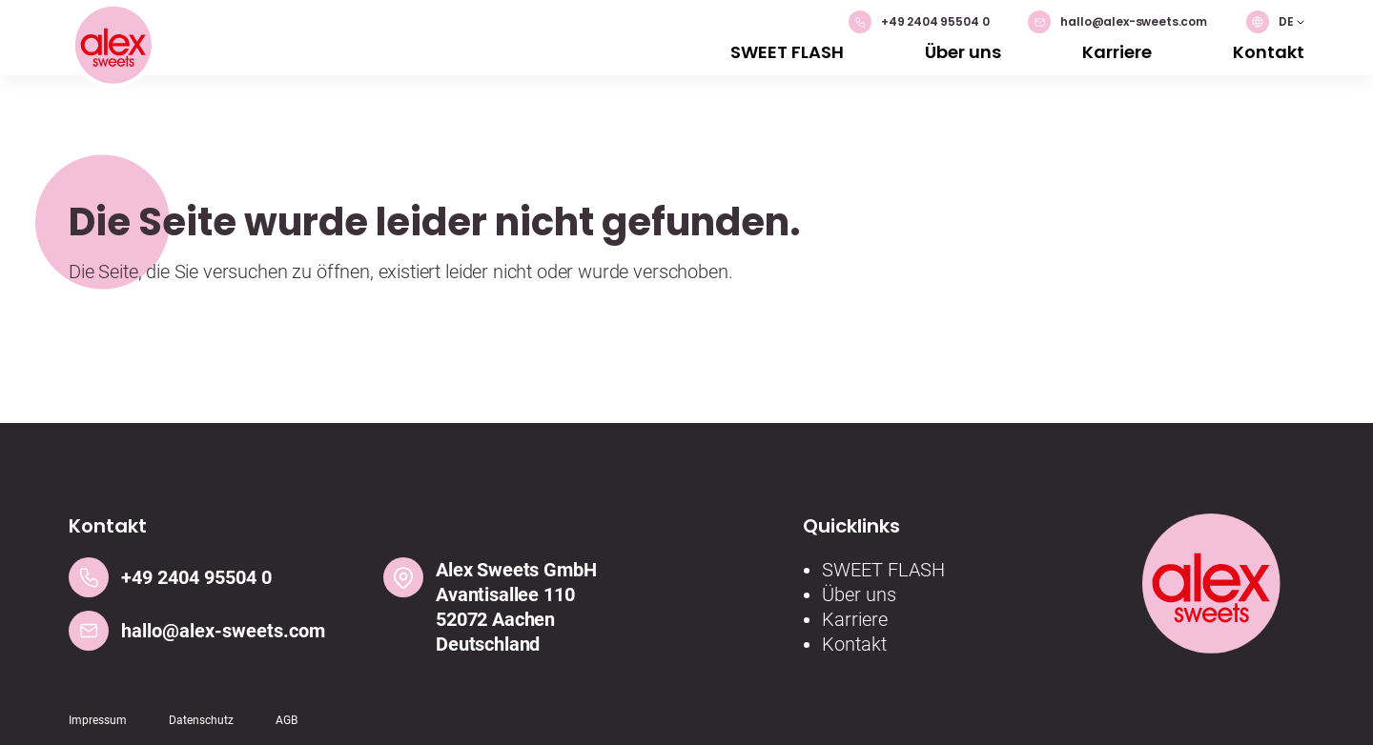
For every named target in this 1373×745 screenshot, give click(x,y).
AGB (286, 720)
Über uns (963, 52)
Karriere (1117, 52)
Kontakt (1268, 52)
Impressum (98, 720)
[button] (1275, 21)
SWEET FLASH (787, 52)
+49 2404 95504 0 (919, 21)
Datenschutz (201, 720)
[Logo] (113, 47)
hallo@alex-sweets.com (1117, 21)
